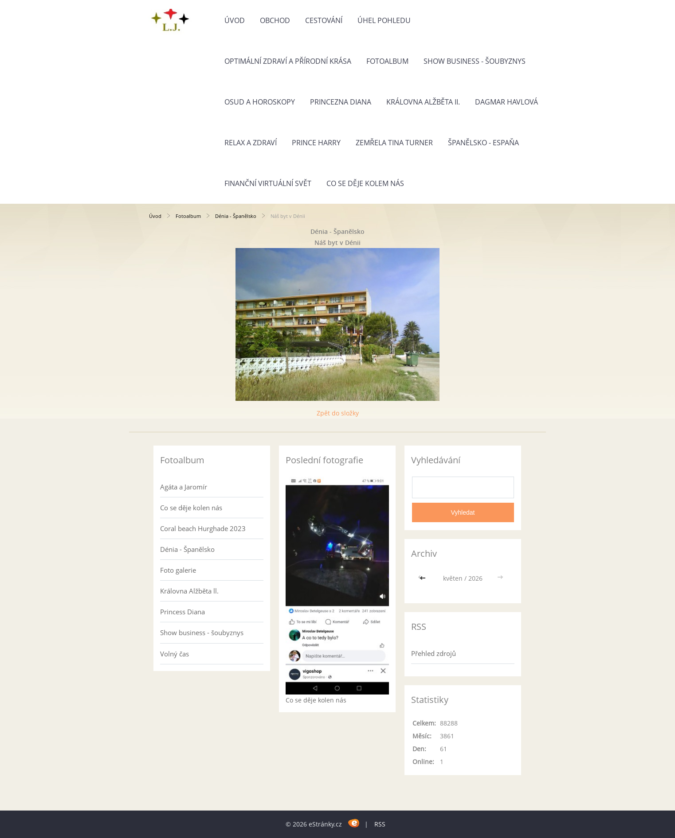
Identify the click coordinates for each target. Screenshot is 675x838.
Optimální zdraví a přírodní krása (287, 61)
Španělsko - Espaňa (483, 142)
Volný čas (174, 653)
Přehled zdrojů (433, 653)
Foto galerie (178, 570)
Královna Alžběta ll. (189, 590)
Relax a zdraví (250, 142)
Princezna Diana (340, 102)
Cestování (323, 20)
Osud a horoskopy (259, 102)
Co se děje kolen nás (191, 507)
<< (423, 578)
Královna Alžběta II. (423, 102)
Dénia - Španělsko (235, 216)
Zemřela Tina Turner (394, 142)
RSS (379, 824)
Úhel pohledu (384, 20)
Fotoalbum (387, 61)
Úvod (234, 20)
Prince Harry (316, 142)
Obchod (275, 20)
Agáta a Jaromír (183, 486)
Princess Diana (182, 611)
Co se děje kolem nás (365, 183)
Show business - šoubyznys (475, 61)
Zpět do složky (338, 413)
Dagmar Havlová (506, 102)
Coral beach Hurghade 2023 (203, 528)
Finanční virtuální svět (267, 183)
